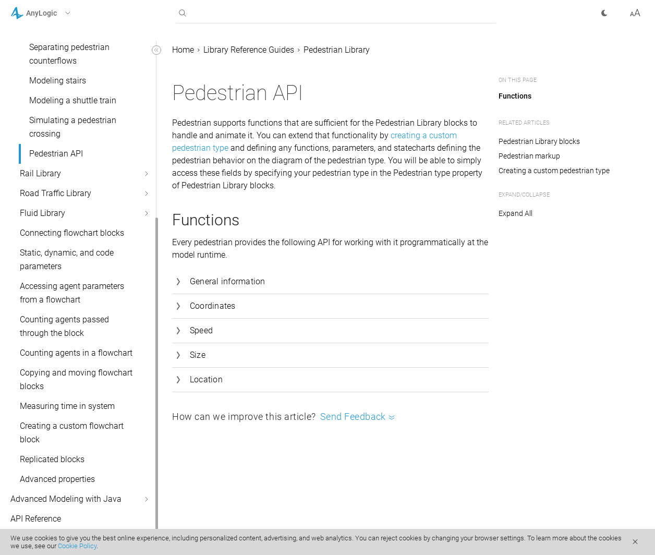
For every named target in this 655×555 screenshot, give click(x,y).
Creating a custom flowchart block (72, 432)
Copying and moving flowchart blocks (76, 379)
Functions (515, 96)
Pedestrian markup (529, 156)
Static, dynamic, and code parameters (67, 259)
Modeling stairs (57, 81)
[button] (54, 13)
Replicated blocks (52, 459)
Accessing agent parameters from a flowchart (72, 293)
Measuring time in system (67, 406)
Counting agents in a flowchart (76, 353)
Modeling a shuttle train (72, 100)
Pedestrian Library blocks (539, 141)
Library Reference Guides (248, 50)
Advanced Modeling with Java (66, 499)
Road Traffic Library (55, 193)
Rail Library (40, 173)
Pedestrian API (56, 154)
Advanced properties (57, 479)
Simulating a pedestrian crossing (72, 127)
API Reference (35, 519)
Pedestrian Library (337, 50)
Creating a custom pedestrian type (554, 170)
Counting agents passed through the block (64, 326)
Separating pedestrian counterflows (69, 54)
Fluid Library (42, 213)
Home (183, 50)
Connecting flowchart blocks (72, 233)
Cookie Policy (77, 546)
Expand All (515, 213)
